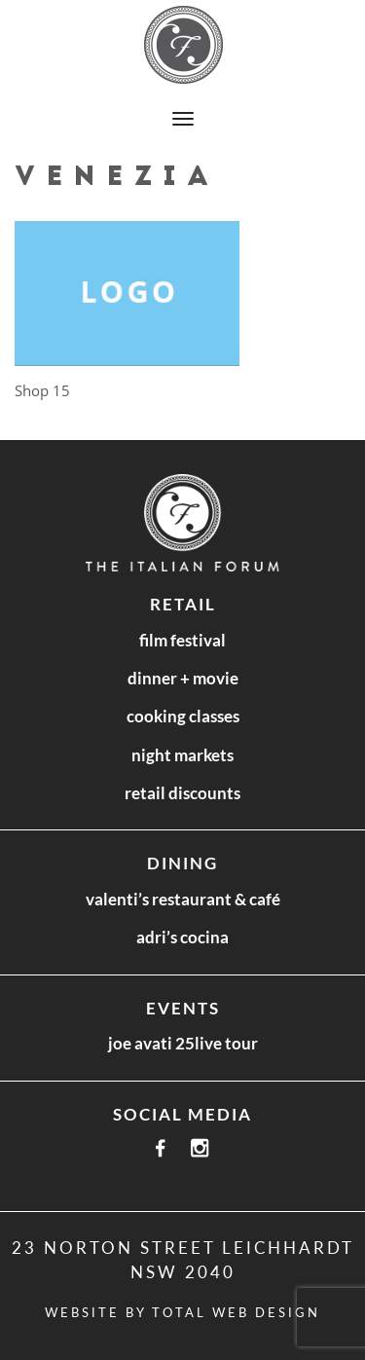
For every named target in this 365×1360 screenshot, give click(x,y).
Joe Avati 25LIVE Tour (183, 1043)
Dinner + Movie (183, 678)
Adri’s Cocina (182, 937)
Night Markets (182, 755)
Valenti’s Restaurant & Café (183, 899)
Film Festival (182, 640)
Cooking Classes (183, 716)
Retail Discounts (182, 793)
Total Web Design (236, 1312)
